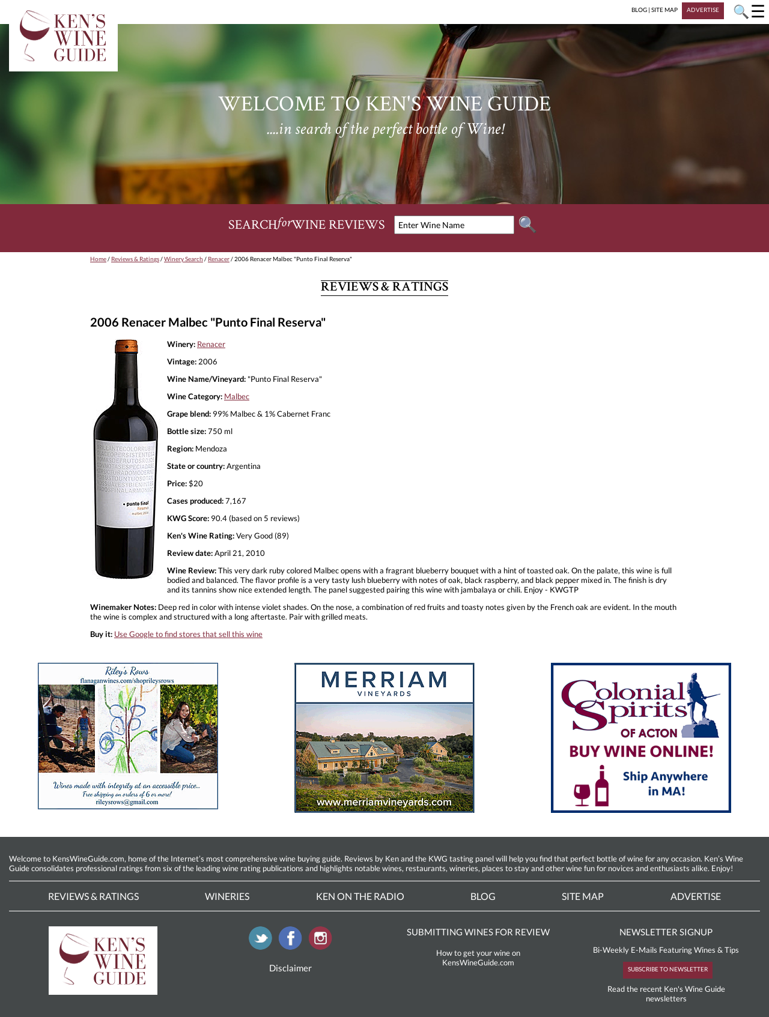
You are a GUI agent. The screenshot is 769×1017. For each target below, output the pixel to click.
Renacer (218, 258)
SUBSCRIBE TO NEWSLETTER (668, 969)
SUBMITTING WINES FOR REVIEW (478, 931)
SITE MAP (664, 9)
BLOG (639, 9)
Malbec (236, 396)
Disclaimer (290, 967)
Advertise (695, 896)
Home (98, 258)
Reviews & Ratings (135, 258)
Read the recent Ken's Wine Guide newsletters (666, 993)
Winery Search (183, 258)
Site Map (583, 896)
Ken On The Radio (360, 896)
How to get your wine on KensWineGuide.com (478, 957)
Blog (483, 896)
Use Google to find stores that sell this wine (188, 634)
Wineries (227, 896)
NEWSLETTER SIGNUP (666, 931)
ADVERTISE (703, 9)
